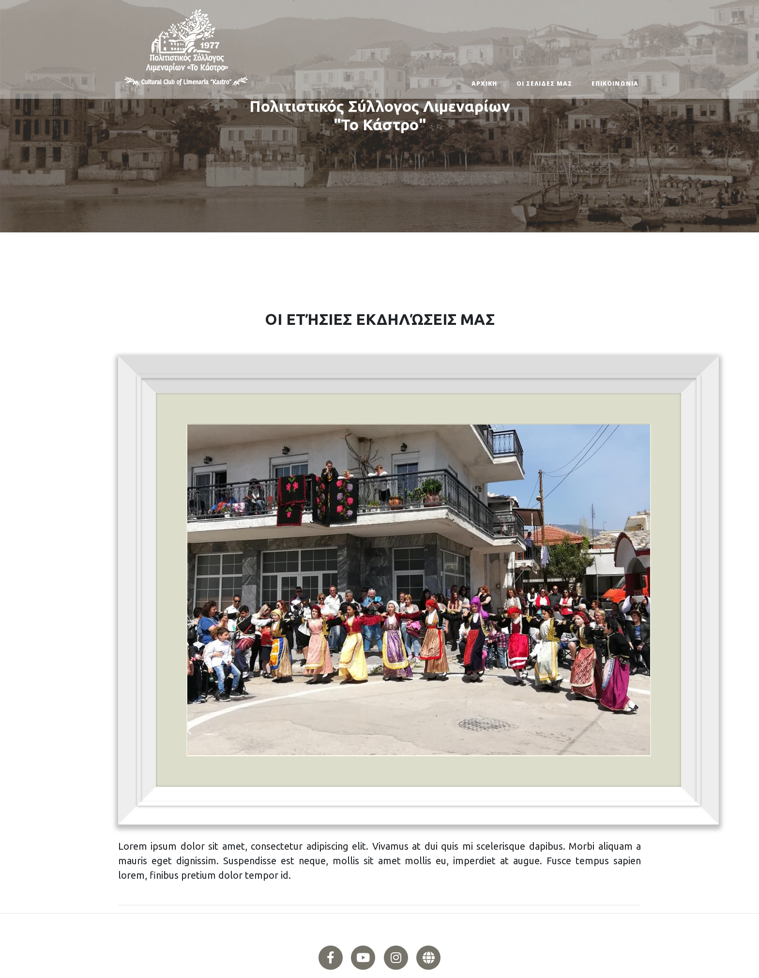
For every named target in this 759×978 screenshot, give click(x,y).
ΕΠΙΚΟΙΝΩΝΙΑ (615, 83)
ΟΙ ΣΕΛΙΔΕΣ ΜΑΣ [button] (544, 83)
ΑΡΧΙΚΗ (484, 83)
